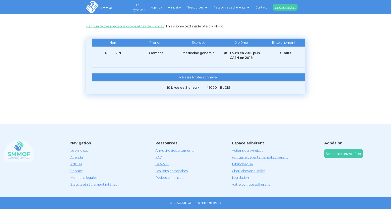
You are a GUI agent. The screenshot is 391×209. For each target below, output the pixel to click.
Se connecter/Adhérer (343, 154)
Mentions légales (83, 178)
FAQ (158, 157)
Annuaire (174, 7)
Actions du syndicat (247, 150)
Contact (261, 7)
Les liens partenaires (171, 171)
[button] (197, 7)
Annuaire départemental (175, 150)
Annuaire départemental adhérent (260, 157)
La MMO (162, 164)
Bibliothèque (242, 164)
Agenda (156, 7)
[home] (99, 7)
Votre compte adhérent (251, 184)
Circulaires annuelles (248, 171)
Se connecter (285, 7)
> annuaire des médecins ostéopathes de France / (125, 26)
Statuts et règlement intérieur (94, 184)
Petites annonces (169, 178)
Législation (240, 178)
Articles (76, 164)
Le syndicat (139, 7)
